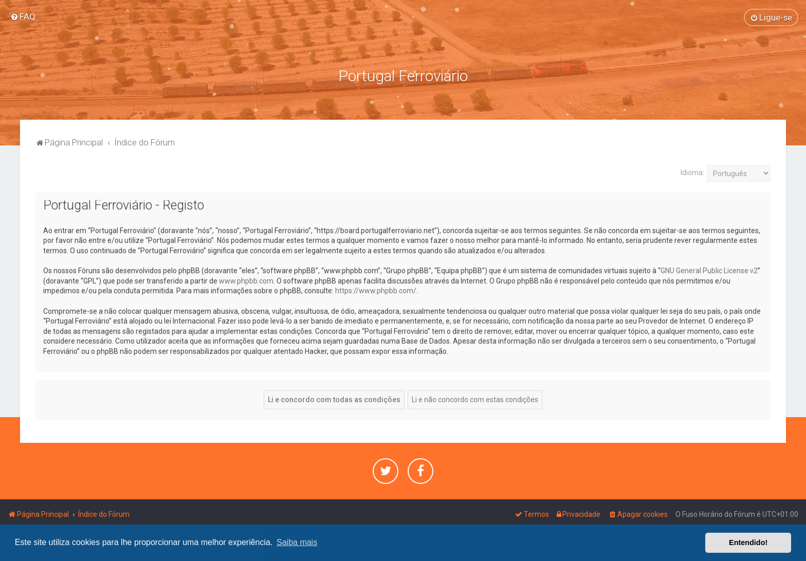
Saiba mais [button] (297, 542)
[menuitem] (23, 16)
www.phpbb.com (246, 280)
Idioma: (692, 171)
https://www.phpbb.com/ (375, 290)
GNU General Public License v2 (709, 270)
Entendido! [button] (748, 542)
